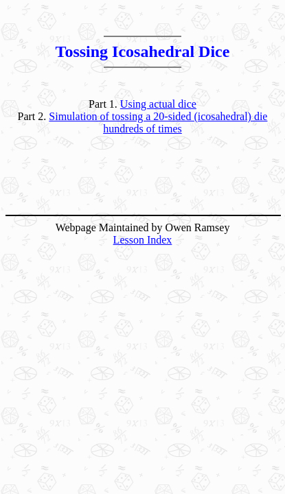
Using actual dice (158, 104)
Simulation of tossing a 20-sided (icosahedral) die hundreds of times (158, 122)
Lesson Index (142, 240)
